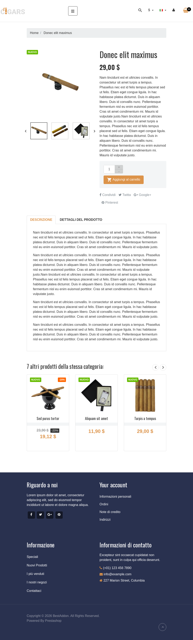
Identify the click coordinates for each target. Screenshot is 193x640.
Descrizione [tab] (41, 219)
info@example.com (117, 574)
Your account (113, 484)
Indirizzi (105, 519)
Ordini (104, 504)
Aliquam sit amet (96, 418)
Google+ (142, 195)
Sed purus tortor (48, 418)
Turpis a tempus (145, 418)
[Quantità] (109, 169)
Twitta (125, 195)
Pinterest (110, 202)
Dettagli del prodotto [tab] (81, 219)
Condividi (108, 195)
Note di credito (110, 512)
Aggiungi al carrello (123, 179)
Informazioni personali (115, 496)
